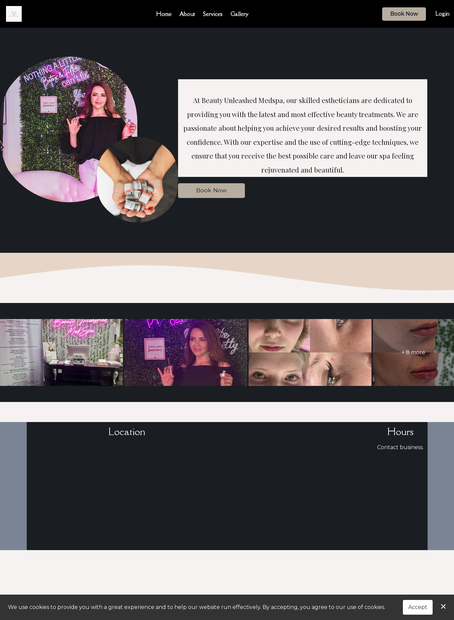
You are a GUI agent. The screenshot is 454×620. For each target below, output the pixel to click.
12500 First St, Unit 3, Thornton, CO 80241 (89, 537)
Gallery (239, 14)
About (187, 14)
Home (163, 14)
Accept (417, 607)
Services (212, 14)
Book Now (404, 14)
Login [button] (442, 13)
